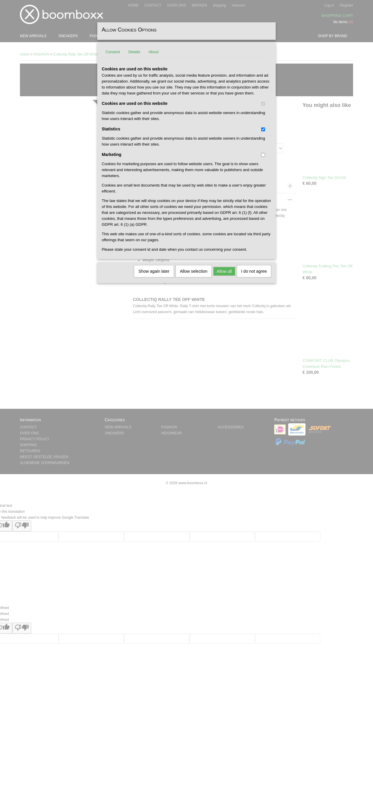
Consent (113, 52)
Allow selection (194, 271)
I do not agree (254, 271)
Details (134, 52)
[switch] (263, 104)
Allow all (224, 271)
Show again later (153, 271)
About (153, 52)
